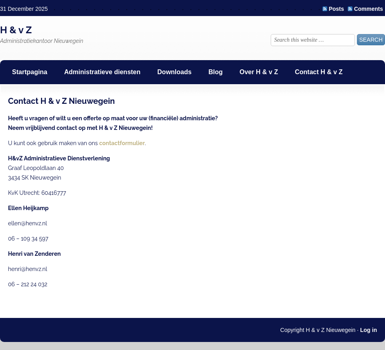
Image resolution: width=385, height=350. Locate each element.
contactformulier (122, 143)
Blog (216, 72)
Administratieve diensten (102, 72)
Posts (336, 9)
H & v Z (16, 30)
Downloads (174, 72)
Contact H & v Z (318, 72)
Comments (368, 9)
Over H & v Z (258, 72)
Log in (368, 330)
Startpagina (29, 72)
